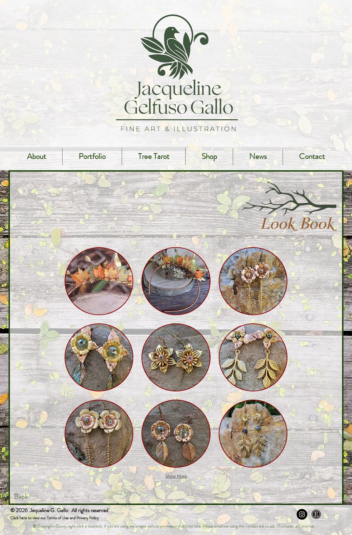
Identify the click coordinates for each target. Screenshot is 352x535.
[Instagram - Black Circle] (302, 514)
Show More (176, 476)
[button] (99, 281)
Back (21, 496)
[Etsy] (316, 514)
